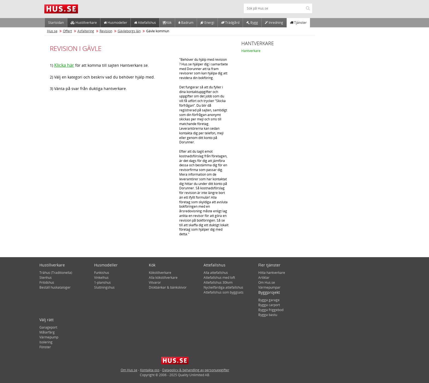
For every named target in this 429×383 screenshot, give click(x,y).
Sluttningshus (104, 287)
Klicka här (64, 65)
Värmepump (48, 337)
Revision (106, 31)
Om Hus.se (266, 282)
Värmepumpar (269, 287)
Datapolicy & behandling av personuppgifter (195, 370)
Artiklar (263, 277)
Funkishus (101, 272)
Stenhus (45, 277)
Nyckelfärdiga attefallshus (223, 287)
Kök (167, 22)
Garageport (48, 327)
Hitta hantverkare (271, 272)
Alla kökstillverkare (163, 277)
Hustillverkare (84, 22)
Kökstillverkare (160, 272)
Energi (207, 22)
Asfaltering (85, 31)
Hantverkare (250, 50)
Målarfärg (47, 332)
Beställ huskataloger (55, 287)
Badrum (185, 22)
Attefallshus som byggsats (224, 292)
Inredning (274, 22)
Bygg (252, 22)
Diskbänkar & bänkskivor (168, 287)
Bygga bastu (267, 314)
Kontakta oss (150, 370)
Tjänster (298, 22)
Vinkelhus (101, 277)
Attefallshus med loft (219, 277)
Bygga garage (269, 300)
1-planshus (102, 282)
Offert (67, 31)
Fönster (45, 347)
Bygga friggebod (270, 309)
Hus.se (52, 31)
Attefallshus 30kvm (218, 282)
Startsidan (56, 22)
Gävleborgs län (129, 31)
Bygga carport (269, 305)
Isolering (46, 342)
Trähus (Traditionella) (55, 272)
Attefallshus (145, 22)
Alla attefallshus (216, 272)
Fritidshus (46, 282)
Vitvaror (155, 282)
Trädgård (230, 22)
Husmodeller (115, 22)
